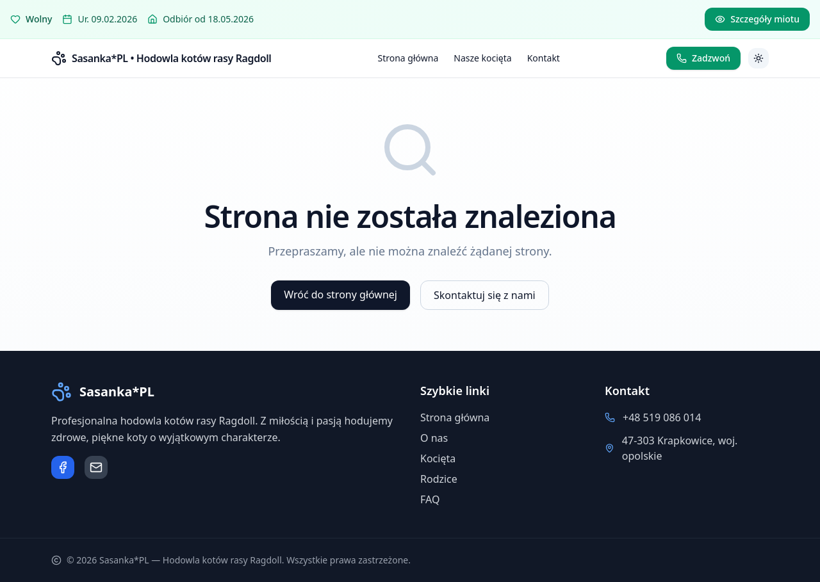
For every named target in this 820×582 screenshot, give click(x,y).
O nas (434, 438)
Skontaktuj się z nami (485, 295)
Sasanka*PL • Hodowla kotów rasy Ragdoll (171, 58)
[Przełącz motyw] (758, 58)
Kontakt (543, 58)
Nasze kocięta (482, 58)
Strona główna (408, 58)
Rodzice (438, 479)
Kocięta (437, 458)
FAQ (429, 499)
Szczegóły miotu (757, 19)
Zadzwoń (703, 58)
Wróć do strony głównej (340, 294)
